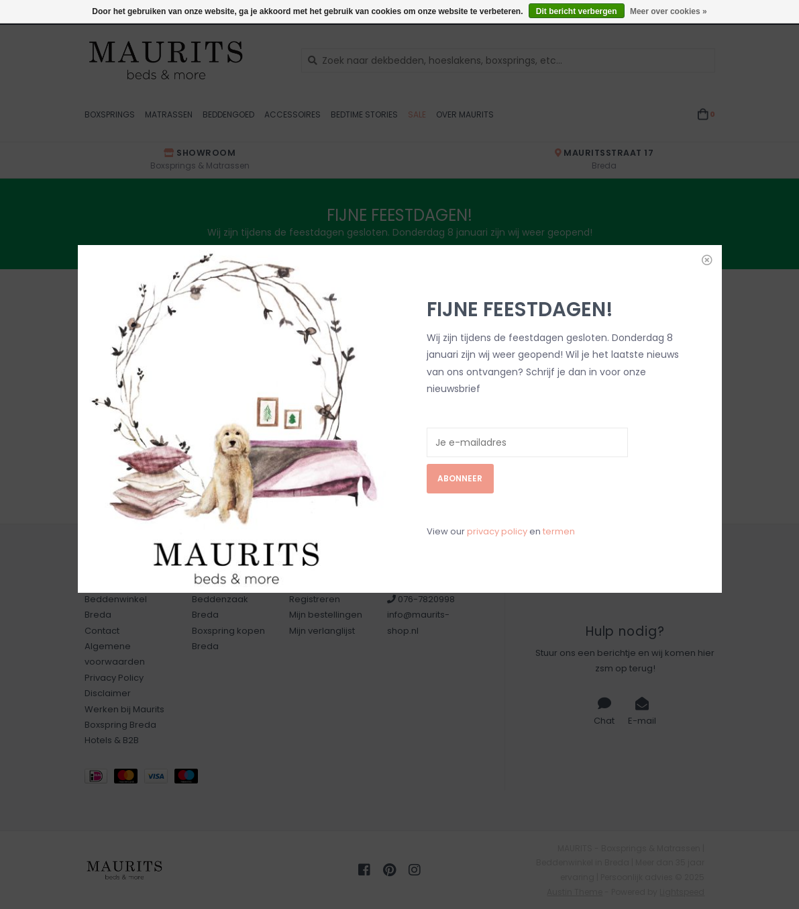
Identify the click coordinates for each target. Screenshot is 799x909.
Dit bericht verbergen (576, 11)
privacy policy (497, 451)
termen (559, 451)
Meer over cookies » (668, 11)
